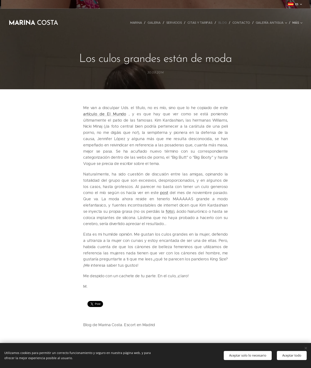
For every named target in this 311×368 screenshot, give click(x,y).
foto (169, 211)
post (164, 193)
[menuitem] (136, 22)
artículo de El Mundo (104, 114)
